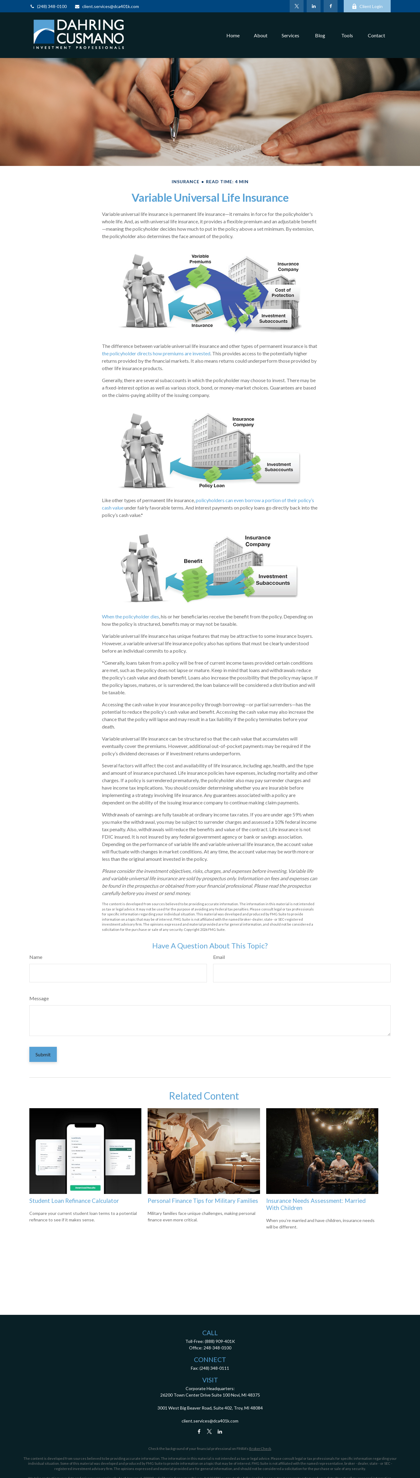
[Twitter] (297, 6)
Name (35, 957)
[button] (233, 35)
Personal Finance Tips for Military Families (203, 1200)
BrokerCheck (260, 1449)
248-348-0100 (217, 1347)
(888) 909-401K (220, 1341)
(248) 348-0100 (48, 6)
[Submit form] (43, 1054)
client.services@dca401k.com (106, 6)
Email (219, 957)
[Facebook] (331, 6)
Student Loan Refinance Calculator (74, 1200)
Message (39, 998)
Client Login (367, 6)
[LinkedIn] (314, 6)
